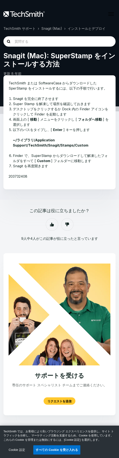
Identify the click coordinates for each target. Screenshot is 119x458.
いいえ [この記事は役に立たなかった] (67, 224)
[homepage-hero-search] (59, 41)
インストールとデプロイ (86, 28)
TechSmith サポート (19, 28)
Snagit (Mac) (51, 28)
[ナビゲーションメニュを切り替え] (111, 14)
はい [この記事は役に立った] (52, 224)
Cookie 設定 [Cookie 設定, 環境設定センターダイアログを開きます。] (17, 450)
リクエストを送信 (59, 401)
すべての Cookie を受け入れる (57, 450)
